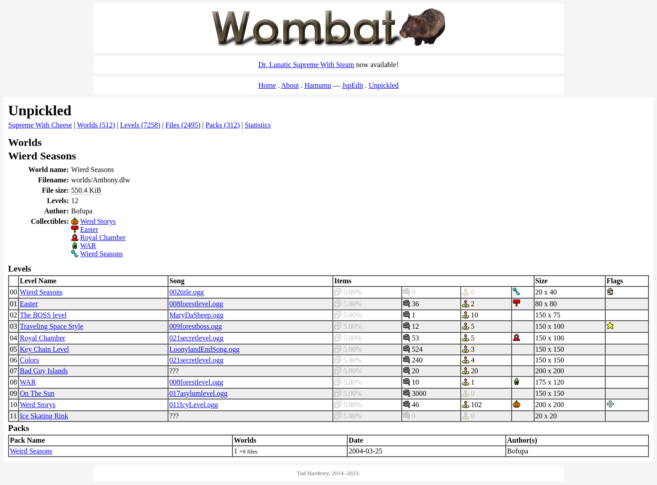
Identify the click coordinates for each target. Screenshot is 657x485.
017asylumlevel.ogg (198, 393)
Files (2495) (182, 125)
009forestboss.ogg (195, 326)
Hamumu (317, 85)
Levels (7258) (140, 125)
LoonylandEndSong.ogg (204, 349)
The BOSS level (43, 315)
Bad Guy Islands (44, 371)
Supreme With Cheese (40, 125)
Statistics (258, 125)
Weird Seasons (31, 451)
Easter (89, 229)
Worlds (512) (96, 125)
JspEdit (352, 85)
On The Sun (37, 393)
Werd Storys (98, 221)
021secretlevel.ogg (196, 338)
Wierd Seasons (101, 254)
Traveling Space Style (51, 326)
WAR (88, 245)
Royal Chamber (103, 237)
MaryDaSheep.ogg (196, 315)
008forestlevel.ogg (196, 304)
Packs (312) (222, 125)
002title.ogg (186, 292)
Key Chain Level (44, 349)
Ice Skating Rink (44, 416)
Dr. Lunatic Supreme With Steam (306, 64)
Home (267, 85)
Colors (29, 360)
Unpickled (384, 85)
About (290, 85)
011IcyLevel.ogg (193, 404)
